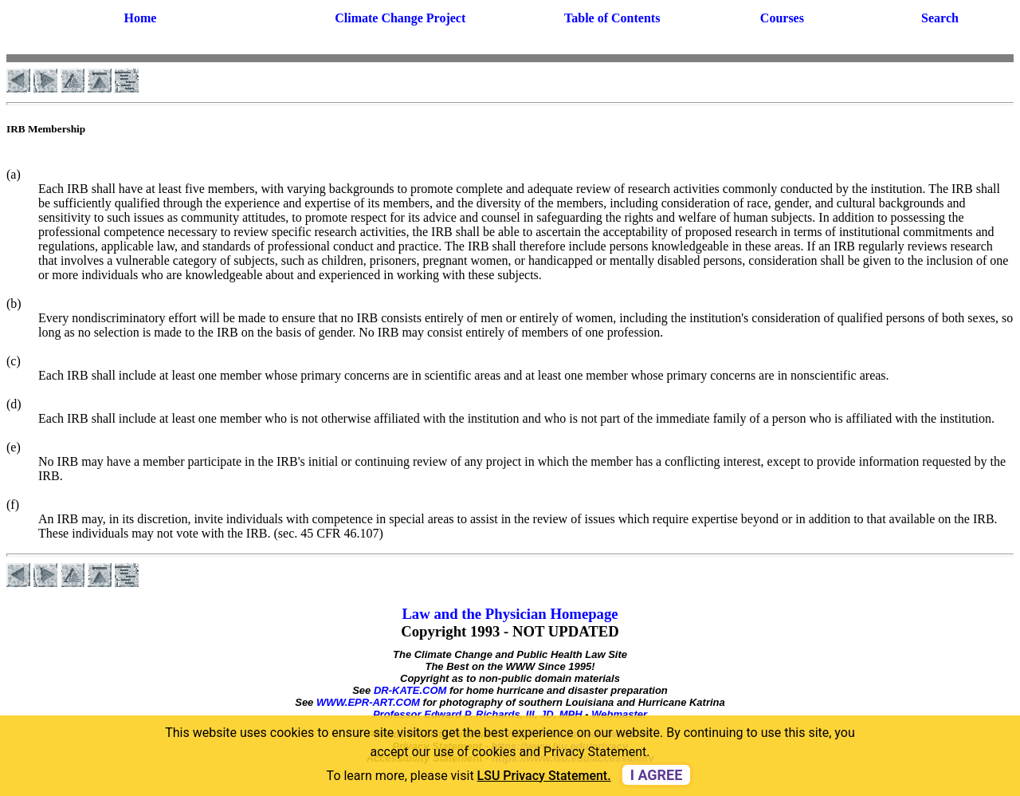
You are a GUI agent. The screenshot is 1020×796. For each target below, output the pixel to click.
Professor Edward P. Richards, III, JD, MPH (478, 714)
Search (940, 18)
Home (140, 18)
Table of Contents (612, 18)
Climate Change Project (400, 18)
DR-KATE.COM (410, 690)
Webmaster (619, 714)
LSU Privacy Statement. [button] (544, 775)
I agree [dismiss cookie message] (656, 774)
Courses (782, 18)
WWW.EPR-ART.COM (368, 702)
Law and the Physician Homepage (510, 613)
